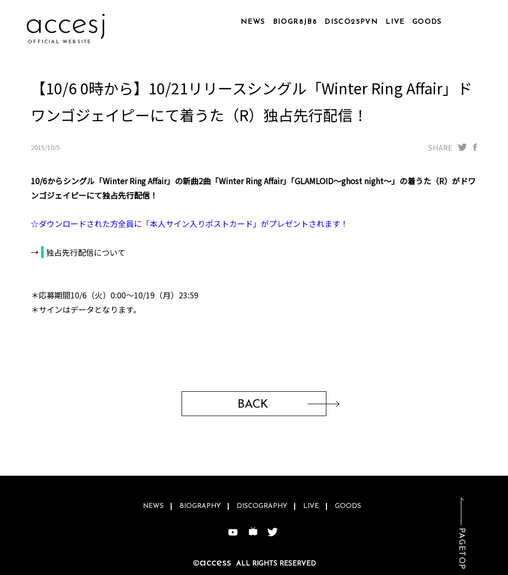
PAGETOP (461, 549)
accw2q (76, 24)
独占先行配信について (86, 252)
